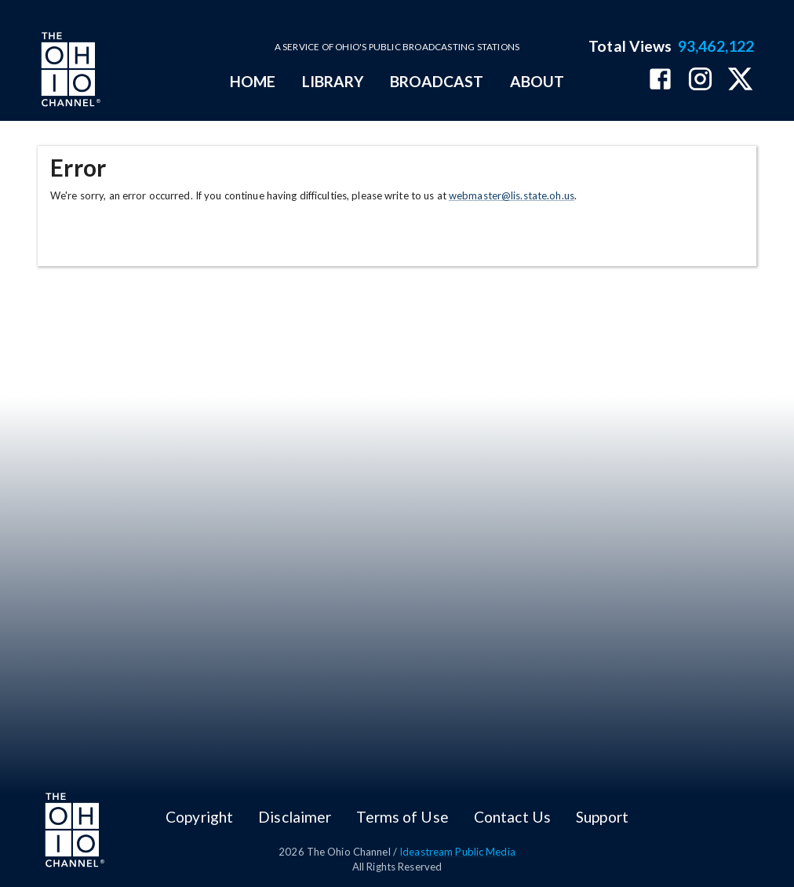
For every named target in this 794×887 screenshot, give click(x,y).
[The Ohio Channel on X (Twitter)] (740, 80)
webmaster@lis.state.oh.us (511, 195)
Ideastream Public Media (457, 851)
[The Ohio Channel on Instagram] (700, 80)
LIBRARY (333, 81)
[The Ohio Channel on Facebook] (660, 80)
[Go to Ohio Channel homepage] (69, 71)
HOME (252, 81)
